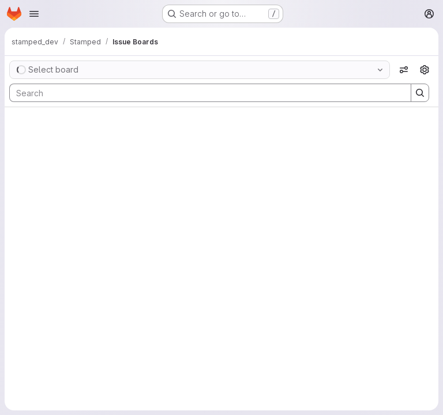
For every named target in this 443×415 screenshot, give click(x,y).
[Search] (204, 93)
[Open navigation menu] (34, 14)
